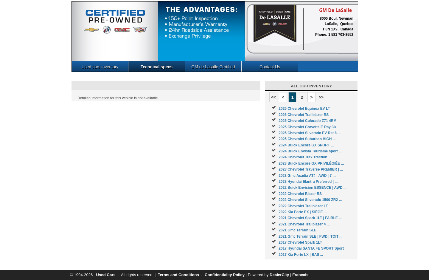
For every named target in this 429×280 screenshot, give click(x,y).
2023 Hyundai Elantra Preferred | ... (308, 182)
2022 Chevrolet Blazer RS (300, 194)
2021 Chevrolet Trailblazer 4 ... (304, 224)
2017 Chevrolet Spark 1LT (300, 242)
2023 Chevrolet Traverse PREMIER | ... (311, 169)
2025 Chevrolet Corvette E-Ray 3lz (307, 127)
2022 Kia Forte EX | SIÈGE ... (303, 212)
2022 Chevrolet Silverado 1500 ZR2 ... (310, 200)
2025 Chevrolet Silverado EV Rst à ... (310, 133)
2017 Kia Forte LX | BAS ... (301, 255)
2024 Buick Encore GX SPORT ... (306, 145)
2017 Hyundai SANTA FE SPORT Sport (311, 248)
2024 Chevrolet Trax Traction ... (305, 157)
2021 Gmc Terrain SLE (297, 230)
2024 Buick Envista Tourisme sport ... (310, 151)
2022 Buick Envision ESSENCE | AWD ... (312, 187)
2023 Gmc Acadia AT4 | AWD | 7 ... (307, 176)
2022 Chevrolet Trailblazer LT (303, 206)
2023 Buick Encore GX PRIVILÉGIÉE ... (311, 163)
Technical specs (156, 66)
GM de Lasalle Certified (213, 66)
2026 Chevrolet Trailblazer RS (304, 115)
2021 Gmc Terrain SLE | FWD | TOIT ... (310, 236)
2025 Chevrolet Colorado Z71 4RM (307, 121)
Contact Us (269, 66)
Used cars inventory (100, 66)
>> (321, 97)
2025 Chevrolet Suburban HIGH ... (307, 139)
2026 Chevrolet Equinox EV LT (304, 108)
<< (273, 97)
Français (300, 275)
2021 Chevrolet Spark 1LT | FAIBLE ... (310, 218)
